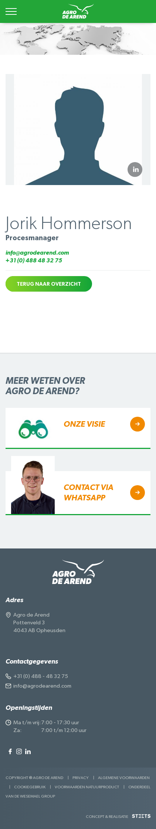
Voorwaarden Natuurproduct (87, 787)
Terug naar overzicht (49, 284)
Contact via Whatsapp (88, 492)
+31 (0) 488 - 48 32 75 (40, 676)
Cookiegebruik (29, 787)
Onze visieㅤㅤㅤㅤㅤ (84, 424)
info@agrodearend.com (37, 253)
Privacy (80, 778)
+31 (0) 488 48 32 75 (34, 261)
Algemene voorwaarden (124, 778)
